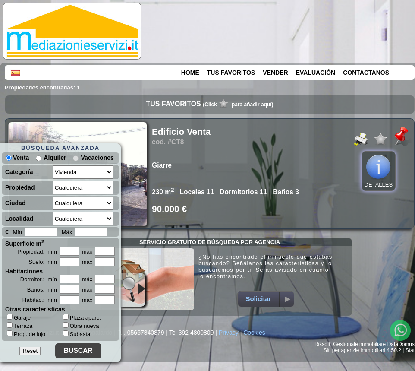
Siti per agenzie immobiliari (354, 350)
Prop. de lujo (26, 333)
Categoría (19, 171)
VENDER (275, 72)
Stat (410, 350)
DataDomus (401, 344)
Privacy (229, 332)
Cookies (254, 332)
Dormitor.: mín (38, 279)
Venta (17, 157)
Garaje (19, 317)
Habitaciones (24, 271)
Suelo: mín (42, 262)
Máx (67, 232)
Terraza (19, 325)
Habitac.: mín (39, 300)
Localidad (19, 218)
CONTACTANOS (366, 72)
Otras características (35, 309)
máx (87, 251)
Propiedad (20, 187)
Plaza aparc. (82, 317)
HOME (190, 72)
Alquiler (55, 157)
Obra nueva (81, 326)
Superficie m (24, 242)
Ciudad (15, 203)
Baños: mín (42, 289)
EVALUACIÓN (316, 72)
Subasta (77, 334)
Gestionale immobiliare (359, 344)
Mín (17, 232)
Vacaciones (97, 157)
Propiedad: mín (37, 251)
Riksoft (322, 344)
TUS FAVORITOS (231, 72)
